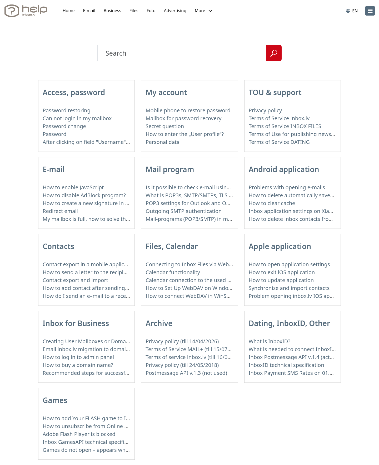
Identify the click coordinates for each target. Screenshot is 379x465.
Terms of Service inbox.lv (279, 118)
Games (55, 400)
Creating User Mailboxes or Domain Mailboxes (100, 341)
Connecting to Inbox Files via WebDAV (192, 264)
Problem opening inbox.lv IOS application (300, 295)
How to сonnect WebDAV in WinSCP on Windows (205, 295)
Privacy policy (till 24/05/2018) (182, 365)
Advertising (175, 10)
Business (112, 10)
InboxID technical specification (286, 365)
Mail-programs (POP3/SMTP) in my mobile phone (206, 218)
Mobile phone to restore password (188, 110)
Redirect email (60, 211)
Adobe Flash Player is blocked (79, 434)
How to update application (281, 280)
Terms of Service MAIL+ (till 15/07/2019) (194, 349)
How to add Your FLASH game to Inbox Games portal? (109, 418)
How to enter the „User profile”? (185, 134)
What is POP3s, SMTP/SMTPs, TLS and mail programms (213, 195)
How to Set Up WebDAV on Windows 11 (194, 288)
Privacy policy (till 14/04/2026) (182, 341)
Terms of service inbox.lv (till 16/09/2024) (196, 357)
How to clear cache (272, 203)
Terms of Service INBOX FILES (285, 126)
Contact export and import (75, 280)
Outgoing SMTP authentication (184, 211)
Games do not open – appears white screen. (97, 449)
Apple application (280, 246)
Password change (64, 126)
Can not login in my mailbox (77, 118)
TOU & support (275, 92)
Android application (284, 169)
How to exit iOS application (282, 272)
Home (69, 10)
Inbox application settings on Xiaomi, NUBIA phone (312, 211)
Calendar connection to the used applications (201, 280)
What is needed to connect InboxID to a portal (305, 349)
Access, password (74, 92)
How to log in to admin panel (78, 357)
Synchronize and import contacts (289, 288)
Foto (151, 10)
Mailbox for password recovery (183, 118)
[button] (203, 10)
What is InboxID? (269, 341)
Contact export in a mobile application (90, 264)
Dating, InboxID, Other (289, 323)
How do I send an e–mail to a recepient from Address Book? (116, 295)
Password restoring (67, 110)
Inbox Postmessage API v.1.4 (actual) (294, 357)
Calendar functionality (173, 272)
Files (133, 10)
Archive (159, 323)
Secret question (165, 126)
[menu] (370, 11)
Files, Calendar (172, 246)
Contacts (58, 246)
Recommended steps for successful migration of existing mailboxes (126, 372)
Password (54, 134)
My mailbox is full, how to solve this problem (97, 218)
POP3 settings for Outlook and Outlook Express (204, 203)
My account (166, 92)
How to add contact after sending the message (100, 288)
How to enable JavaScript (73, 187)
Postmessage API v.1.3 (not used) (186, 372)
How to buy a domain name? (78, 365)
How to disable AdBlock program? (84, 195)
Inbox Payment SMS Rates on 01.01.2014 (299, 372)
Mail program (170, 169)
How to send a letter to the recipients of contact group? (111, 272)
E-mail (89, 10)
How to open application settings (289, 264)
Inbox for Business (76, 323)
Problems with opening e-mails (287, 187)
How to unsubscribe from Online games (92, 426)
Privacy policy (265, 110)
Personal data (162, 142)
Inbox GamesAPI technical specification (91, 441)
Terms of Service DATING (279, 142)
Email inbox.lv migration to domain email (93, 349)
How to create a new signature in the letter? (96, 203)
